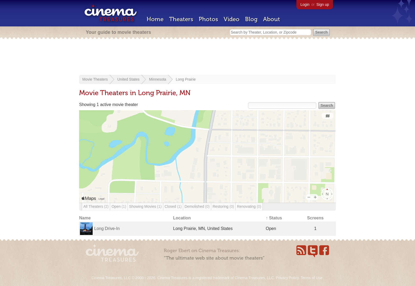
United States (128, 79)
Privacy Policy (287, 278)
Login (304, 4)
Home (155, 19)
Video (232, 19)
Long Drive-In (107, 228)
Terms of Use (311, 278)
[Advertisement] (207, 57)
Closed (173, 206)
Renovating (249, 206)
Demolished (197, 206)
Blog (251, 19)
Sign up (323, 4)
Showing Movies (145, 206)
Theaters (181, 19)
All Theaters (96, 206)
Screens (315, 218)
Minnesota (157, 79)
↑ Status (274, 218)
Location (182, 218)
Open (118, 206)
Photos (208, 19)
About (271, 19)
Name (85, 218)
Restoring (223, 206)
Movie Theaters (95, 79)
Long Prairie (186, 79)
